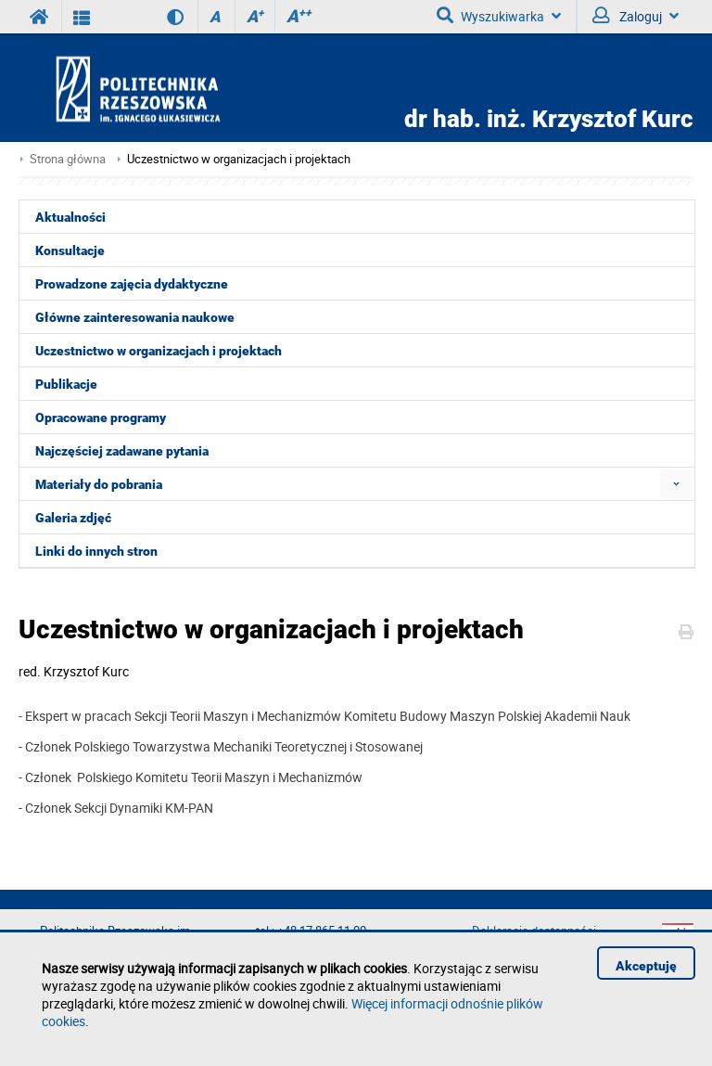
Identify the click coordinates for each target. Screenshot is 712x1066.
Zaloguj (635, 15)
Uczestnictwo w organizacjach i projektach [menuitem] (158, 350)
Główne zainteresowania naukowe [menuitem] (135, 317)
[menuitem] (676, 483)
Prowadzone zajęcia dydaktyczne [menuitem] (131, 283)
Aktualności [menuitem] (70, 217)
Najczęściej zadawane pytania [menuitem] (122, 450)
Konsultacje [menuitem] (70, 250)
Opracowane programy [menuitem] (100, 417)
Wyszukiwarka (499, 15)
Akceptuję (646, 965)
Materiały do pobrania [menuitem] (98, 484)
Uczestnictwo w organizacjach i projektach (238, 159)
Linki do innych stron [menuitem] (96, 551)
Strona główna (68, 159)
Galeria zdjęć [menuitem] (73, 517)
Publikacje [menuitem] (66, 384)
